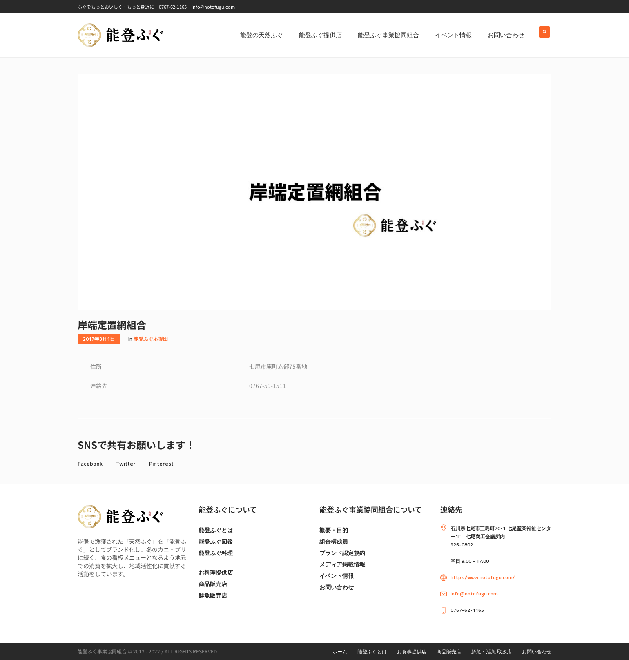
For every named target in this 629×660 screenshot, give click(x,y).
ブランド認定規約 (342, 553)
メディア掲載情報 (342, 564)
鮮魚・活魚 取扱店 (491, 652)
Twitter (126, 463)
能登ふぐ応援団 (151, 339)
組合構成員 (333, 541)
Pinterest (161, 463)
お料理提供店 (216, 572)
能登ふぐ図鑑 (216, 541)
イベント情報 (336, 575)
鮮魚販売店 (213, 595)
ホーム (339, 652)
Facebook (90, 463)
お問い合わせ (336, 587)
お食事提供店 (411, 652)
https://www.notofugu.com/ (483, 577)
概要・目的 (333, 530)
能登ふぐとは (216, 530)
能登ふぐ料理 (216, 553)
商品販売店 (213, 584)
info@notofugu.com (474, 594)
